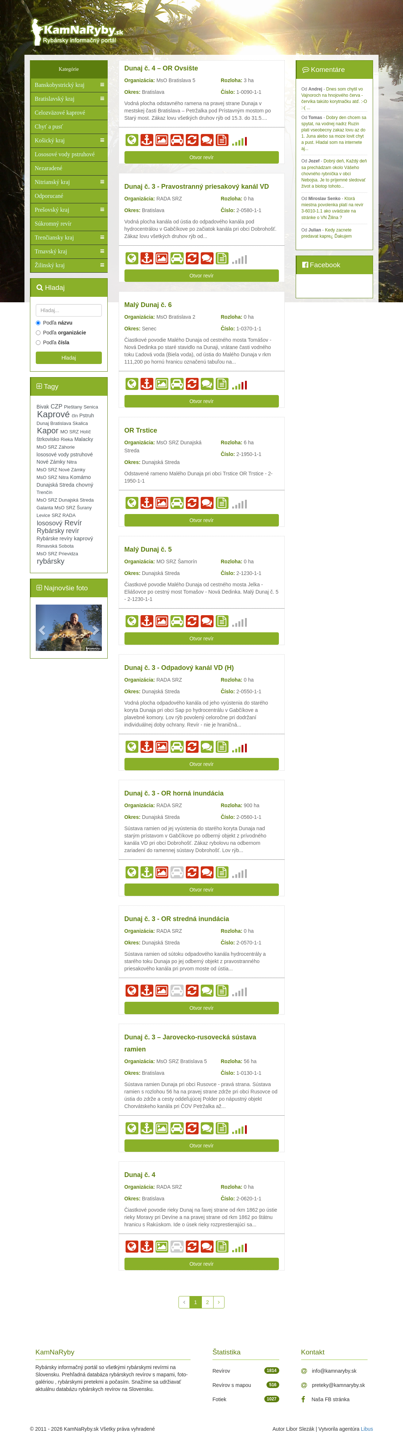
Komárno (80, 477)
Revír (73, 522)
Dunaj (43, 423)
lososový (49, 523)
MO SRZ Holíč (75, 431)
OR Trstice (140, 430)
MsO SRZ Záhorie (56, 447)
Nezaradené (48, 168)
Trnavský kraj (51, 251)
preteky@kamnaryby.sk (333, 1385)
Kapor (47, 430)
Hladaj (68, 358)
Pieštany (73, 407)
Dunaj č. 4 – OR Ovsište (161, 68)
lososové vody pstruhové (65, 454)
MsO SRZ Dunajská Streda (65, 500)
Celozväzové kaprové (60, 113)
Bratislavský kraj (54, 99)
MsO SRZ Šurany (73, 507)
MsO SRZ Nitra (53, 477)
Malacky (83, 439)
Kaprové (53, 414)
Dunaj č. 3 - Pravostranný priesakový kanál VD (196, 186)
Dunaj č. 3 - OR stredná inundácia (176, 919)
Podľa (54, 323)
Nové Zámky (51, 462)
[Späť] (184, 1302)
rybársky (51, 561)
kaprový (83, 538)
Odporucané (49, 196)
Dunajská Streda (55, 485)
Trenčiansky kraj (54, 237)
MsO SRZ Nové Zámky (61, 469)
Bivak (43, 407)
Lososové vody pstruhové (65, 154)
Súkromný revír (53, 224)
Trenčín (45, 492)
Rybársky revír (58, 530)
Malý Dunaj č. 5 (148, 549)
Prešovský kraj (52, 210)
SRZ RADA (63, 515)
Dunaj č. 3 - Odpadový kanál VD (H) (179, 667)
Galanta (45, 507)
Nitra (72, 462)
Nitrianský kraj (52, 182)
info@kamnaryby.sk (329, 1371)
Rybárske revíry (54, 538)
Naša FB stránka (325, 1399)
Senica (91, 407)
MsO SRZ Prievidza (57, 553)
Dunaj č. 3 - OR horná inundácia (174, 793)
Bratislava (60, 423)
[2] (208, 1302)
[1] (195, 1302)
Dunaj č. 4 (140, 1174)
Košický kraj (50, 140)
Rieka (67, 439)
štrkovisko (48, 439)
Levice (43, 515)
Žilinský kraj (50, 265)
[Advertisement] (255, 25)
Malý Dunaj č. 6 (148, 304)
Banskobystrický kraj (59, 85)
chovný (84, 485)
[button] (41, 628)
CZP (56, 406)
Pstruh (86, 415)
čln (75, 415)
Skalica (80, 423)
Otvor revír (201, 157)
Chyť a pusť (49, 126)
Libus (367, 1429)
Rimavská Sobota (55, 546)
